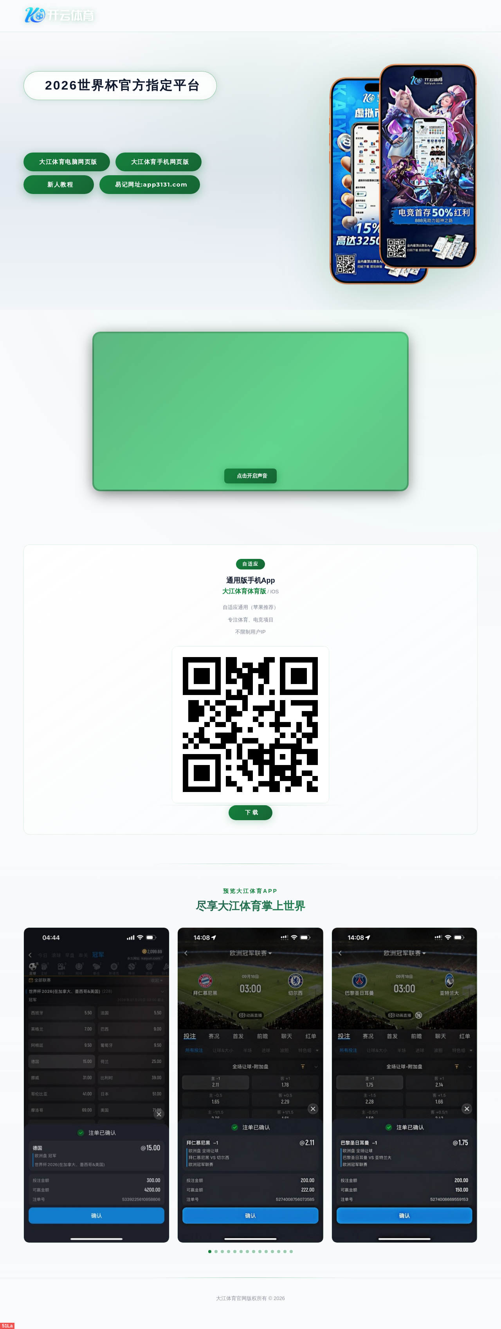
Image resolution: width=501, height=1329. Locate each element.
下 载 (252, 812)
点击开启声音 (252, 476)
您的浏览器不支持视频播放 (250, 411)
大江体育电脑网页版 (68, 161)
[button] (209, 1251)
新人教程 (60, 184)
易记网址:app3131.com (151, 184)
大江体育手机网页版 (160, 161)
